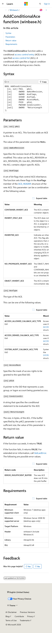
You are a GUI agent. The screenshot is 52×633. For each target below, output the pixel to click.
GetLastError (40, 452)
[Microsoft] (26, 4)
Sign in (47, 3)
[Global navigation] (3, 3)
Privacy (30, 616)
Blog (7, 616)
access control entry (24, 54)
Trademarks (25, 620)
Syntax (8, 33)
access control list (21, 57)
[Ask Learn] (41, 10)
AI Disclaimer (11, 612)
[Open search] (40, 3)
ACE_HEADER (24, 183)
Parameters (10, 36)
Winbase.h (14, 10)
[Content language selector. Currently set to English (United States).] (18, 592)
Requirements (11, 44)
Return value (11, 40)
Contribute (19, 616)
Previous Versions (27, 612)
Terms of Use (11, 620)
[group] (26, 244)
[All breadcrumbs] (5, 10)
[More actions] (46, 10)
